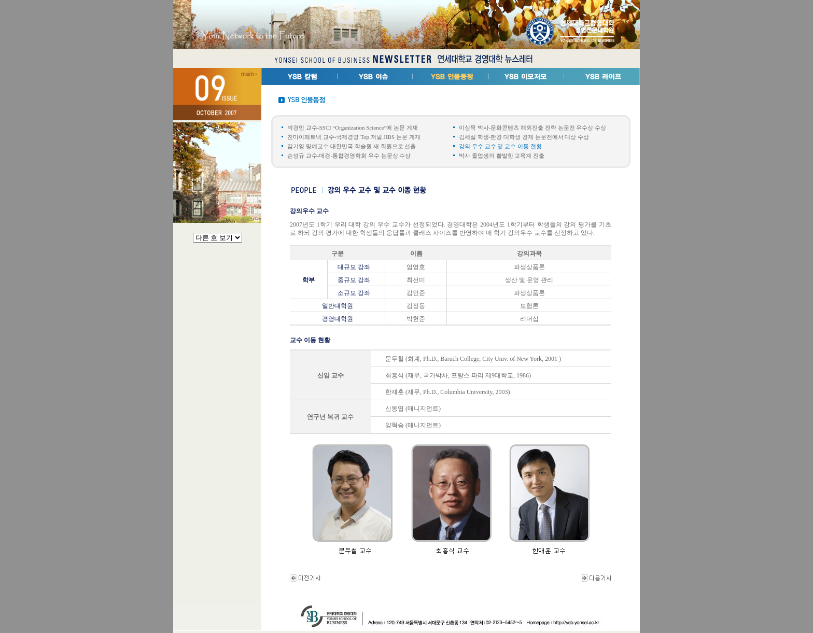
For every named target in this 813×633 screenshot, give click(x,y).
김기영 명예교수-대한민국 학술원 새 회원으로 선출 (351, 146)
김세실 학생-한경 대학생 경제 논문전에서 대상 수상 (524, 137)
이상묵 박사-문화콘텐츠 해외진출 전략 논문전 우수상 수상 (532, 127)
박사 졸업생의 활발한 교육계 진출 (501, 155)
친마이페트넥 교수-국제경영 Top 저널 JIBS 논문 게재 (353, 137)
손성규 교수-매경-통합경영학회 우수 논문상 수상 (349, 155)
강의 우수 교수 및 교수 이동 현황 (500, 146)
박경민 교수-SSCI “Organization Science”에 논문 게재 (352, 127)
